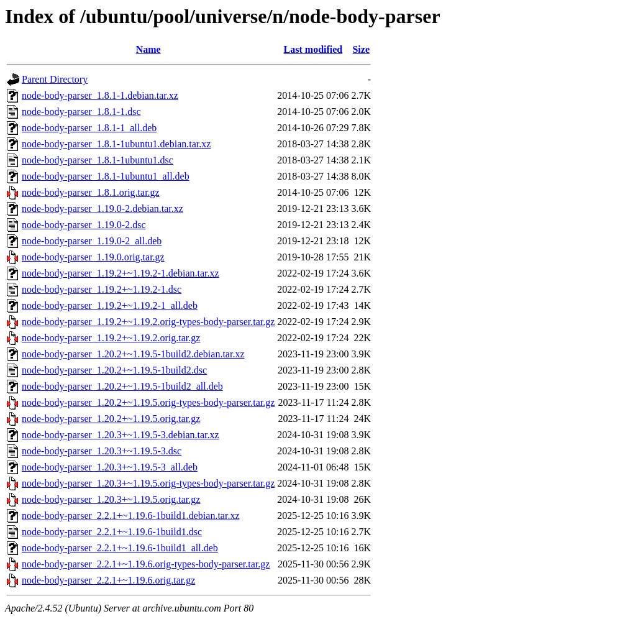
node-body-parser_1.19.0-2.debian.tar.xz (102, 208)
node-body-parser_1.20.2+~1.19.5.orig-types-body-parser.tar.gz (148, 402)
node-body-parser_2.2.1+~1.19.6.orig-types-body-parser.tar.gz (146, 564)
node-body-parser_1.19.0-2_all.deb (92, 241)
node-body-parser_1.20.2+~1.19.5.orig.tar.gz (111, 418)
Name (148, 49)
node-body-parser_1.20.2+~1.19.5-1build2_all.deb (122, 386)
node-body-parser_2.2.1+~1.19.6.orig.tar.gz (108, 580)
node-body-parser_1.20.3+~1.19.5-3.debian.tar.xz (120, 434)
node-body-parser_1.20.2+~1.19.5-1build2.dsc (114, 370)
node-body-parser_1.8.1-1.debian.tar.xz (100, 95)
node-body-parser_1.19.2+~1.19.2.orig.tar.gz (111, 337)
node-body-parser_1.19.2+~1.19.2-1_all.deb (110, 305)
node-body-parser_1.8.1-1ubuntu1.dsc (97, 160)
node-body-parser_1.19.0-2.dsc (84, 224)
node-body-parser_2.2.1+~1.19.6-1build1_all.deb (120, 548)
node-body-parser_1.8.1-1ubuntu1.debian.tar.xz (116, 144)
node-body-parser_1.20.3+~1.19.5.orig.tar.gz (111, 499)
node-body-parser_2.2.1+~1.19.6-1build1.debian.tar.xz (130, 515)
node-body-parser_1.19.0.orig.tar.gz (93, 257)
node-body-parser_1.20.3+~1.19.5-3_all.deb (110, 467)
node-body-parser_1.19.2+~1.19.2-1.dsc (101, 289)
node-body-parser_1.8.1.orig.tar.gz (91, 192)
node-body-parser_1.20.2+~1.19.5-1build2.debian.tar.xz (133, 354)
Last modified (313, 49)
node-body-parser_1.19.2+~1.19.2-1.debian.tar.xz (120, 273)
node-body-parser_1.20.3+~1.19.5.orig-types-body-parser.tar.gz (148, 483)
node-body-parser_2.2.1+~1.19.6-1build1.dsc (112, 531)
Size (361, 49)
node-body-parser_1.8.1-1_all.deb (89, 127)
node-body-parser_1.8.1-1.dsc (81, 111)
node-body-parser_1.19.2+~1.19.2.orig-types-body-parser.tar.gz (148, 321)
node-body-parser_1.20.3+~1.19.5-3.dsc (101, 451)
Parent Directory (55, 79)
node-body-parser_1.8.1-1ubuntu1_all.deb (105, 176)
